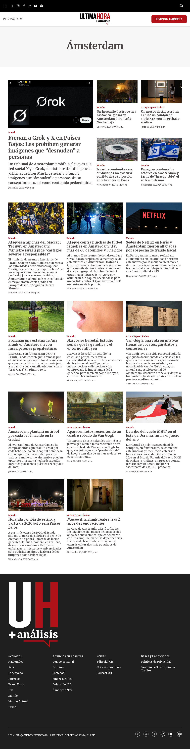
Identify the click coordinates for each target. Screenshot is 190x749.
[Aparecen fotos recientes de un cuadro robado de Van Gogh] (95, 407)
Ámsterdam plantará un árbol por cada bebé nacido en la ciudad (33, 435)
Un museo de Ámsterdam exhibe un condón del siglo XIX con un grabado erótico (160, 117)
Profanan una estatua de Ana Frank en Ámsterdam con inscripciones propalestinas (32, 344)
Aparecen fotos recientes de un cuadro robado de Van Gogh (94, 433)
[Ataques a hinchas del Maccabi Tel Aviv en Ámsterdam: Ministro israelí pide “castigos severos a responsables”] (36, 218)
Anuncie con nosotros (67, 656)
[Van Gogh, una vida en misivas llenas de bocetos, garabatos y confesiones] (154, 316)
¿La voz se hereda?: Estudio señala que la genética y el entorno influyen (90, 344)
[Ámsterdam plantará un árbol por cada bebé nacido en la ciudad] (36, 407)
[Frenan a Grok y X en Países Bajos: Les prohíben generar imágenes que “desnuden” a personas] (50, 104)
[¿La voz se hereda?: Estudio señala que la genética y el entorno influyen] (95, 316)
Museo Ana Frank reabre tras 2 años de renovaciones (93, 521)
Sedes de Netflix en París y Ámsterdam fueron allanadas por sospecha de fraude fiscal (151, 246)
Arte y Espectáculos (152, 107)
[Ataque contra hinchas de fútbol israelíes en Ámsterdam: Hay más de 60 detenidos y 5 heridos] (95, 218)
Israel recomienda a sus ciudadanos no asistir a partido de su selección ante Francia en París (115, 174)
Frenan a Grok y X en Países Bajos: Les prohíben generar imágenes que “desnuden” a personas (44, 147)
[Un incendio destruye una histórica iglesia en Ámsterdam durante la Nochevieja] (117, 91)
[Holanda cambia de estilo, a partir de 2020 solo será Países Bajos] (36, 495)
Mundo (12, 132)
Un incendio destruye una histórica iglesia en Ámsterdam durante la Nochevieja (116, 117)
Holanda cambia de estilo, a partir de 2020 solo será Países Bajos (34, 523)
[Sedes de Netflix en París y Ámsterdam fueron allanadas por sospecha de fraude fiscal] (154, 218)
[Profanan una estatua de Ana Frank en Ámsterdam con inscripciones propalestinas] (36, 316)
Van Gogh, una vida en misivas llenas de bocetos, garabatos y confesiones (152, 344)
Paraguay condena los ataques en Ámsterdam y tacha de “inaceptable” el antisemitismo (160, 174)
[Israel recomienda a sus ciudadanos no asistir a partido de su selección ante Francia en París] (117, 149)
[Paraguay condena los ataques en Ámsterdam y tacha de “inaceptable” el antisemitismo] (161, 149)
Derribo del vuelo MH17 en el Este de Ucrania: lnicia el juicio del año (152, 435)
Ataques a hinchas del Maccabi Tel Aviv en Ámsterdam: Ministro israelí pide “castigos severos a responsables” (35, 248)
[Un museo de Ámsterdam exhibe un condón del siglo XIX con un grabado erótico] (161, 91)
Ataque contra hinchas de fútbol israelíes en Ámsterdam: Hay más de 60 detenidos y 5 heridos (95, 246)
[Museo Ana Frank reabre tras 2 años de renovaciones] (95, 495)
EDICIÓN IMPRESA (169, 19)
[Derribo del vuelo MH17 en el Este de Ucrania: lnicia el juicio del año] (154, 407)
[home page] (95, 19)
